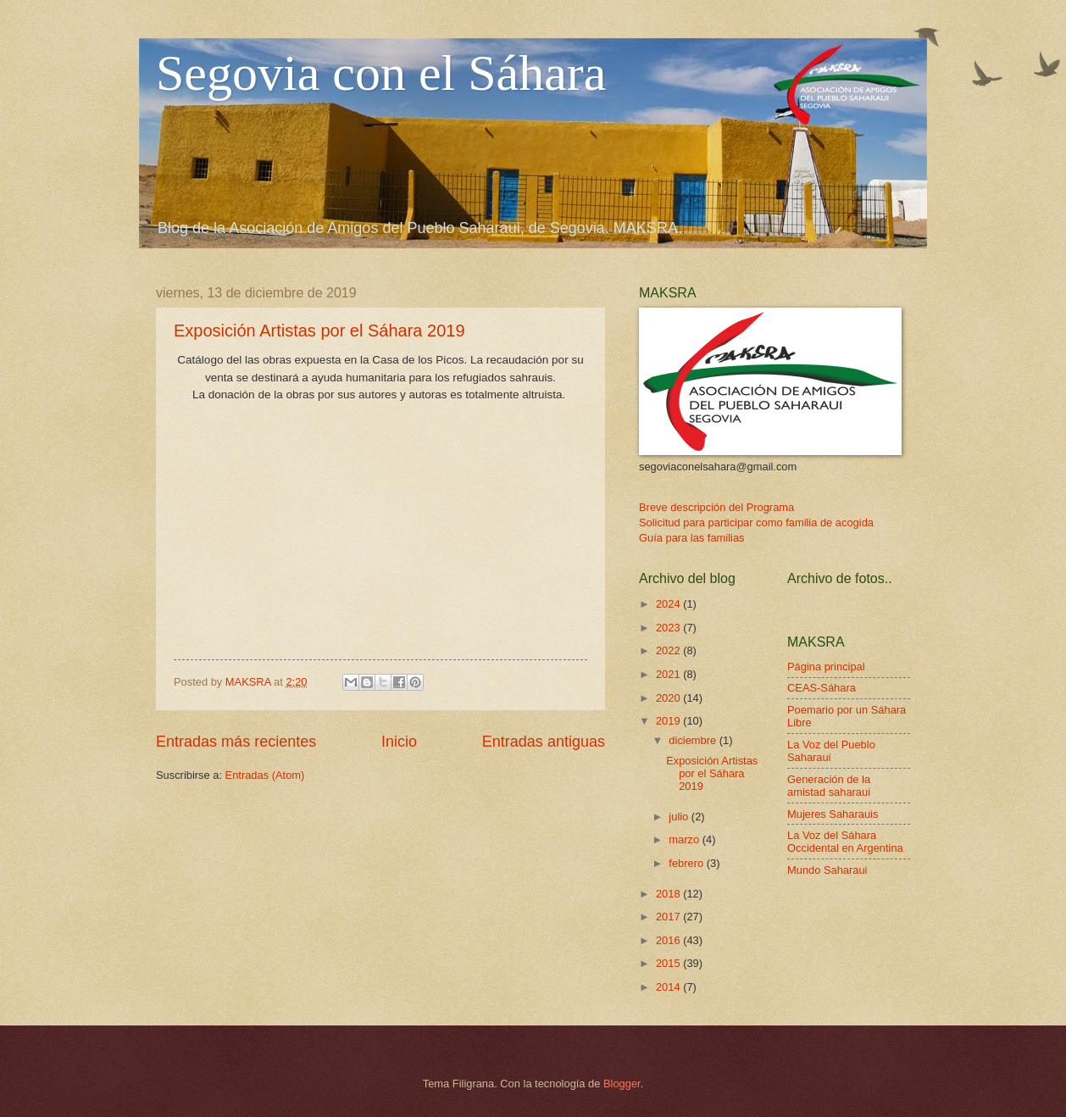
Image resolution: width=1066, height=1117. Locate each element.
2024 (669, 603)
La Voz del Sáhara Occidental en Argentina (845, 841)
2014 (669, 987)
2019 (669, 720)
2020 (669, 698)
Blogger (622, 1083)
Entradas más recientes (236, 741)
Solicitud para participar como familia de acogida (756, 522)
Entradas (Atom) (265, 775)
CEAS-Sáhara (821, 687)
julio (680, 816)
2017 (669, 916)
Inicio (399, 741)
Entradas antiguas (543, 741)
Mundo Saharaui (827, 870)
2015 (669, 963)
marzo (685, 839)
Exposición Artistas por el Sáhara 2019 (319, 330)
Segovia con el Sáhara (381, 73)
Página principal (826, 666)
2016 (669, 940)
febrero (687, 863)
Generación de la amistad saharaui (828, 785)
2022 (669, 650)
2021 (669, 674)
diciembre (694, 740)
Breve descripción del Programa (716, 507)
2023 (669, 627)
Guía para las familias (692, 537)
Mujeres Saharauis (832, 814)
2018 (669, 893)
